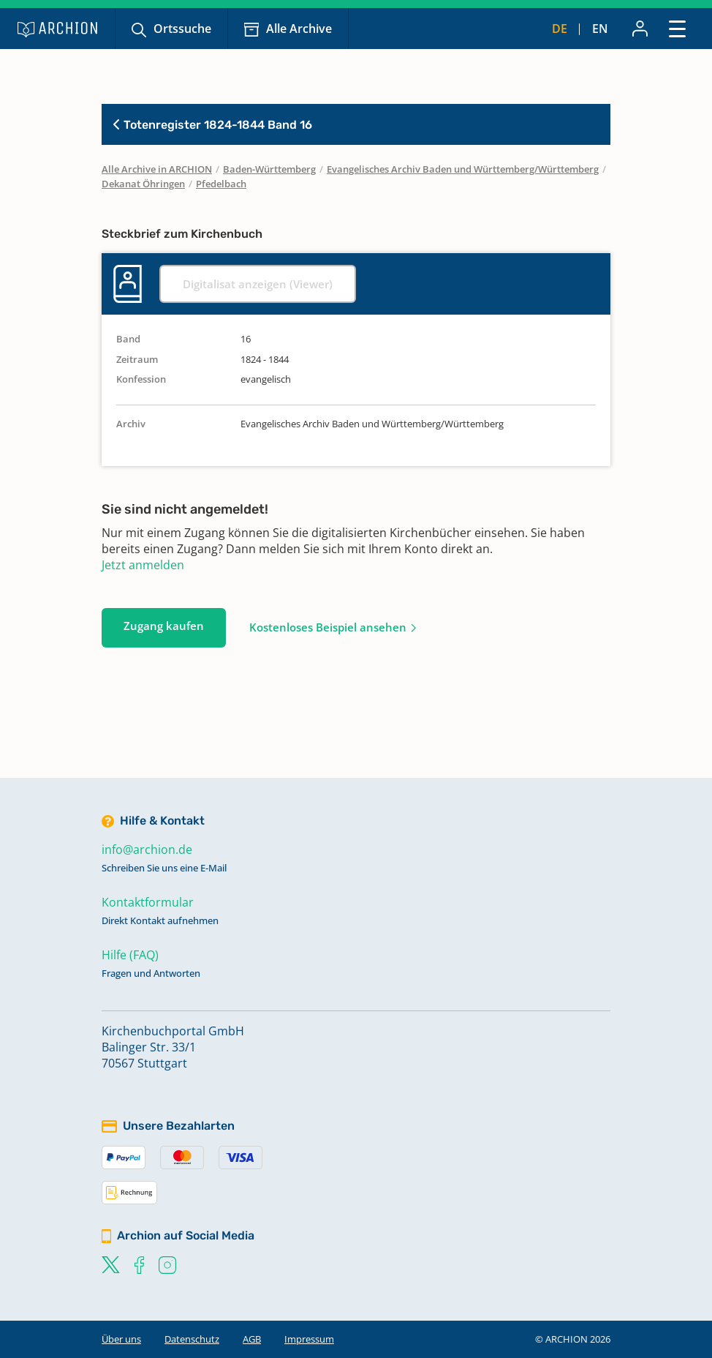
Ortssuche (182, 28)
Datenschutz (191, 1339)
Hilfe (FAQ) (130, 955)
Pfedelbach (221, 183)
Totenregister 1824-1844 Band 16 (212, 125)
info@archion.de (147, 849)
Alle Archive (299, 28)
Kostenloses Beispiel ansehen (327, 627)
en (600, 28)
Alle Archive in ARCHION (157, 169)
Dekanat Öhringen (143, 183)
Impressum (309, 1339)
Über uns (121, 1339)
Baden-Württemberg (269, 169)
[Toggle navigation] (677, 28)
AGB (252, 1339)
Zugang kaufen (164, 625)
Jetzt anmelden (143, 565)
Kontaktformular (148, 902)
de (559, 28)
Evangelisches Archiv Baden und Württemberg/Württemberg (463, 169)
